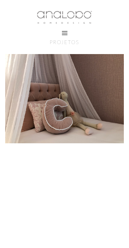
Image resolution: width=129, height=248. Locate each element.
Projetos (64, 42)
